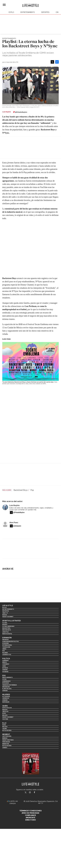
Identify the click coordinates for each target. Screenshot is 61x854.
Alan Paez (13, 522)
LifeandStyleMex (25, 792)
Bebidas (4, 738)
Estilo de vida (6, 730)
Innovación (6, 686)
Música (4, 614)
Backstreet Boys (21, 490)
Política (6, 659)
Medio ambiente (7, 677)
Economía (5, 643)
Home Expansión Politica (10, 641)
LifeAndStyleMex (36, 792)
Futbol (4, 622)
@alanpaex (17, 526)
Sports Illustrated (11, 621)
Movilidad (5, 683)
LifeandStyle (6, 654)
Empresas (5, 639)
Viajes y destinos (8, 740)
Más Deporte (6, 630)
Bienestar (5, 743)
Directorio (30, 820)
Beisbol (4, 624)
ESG (3, 650)
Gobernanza (6, 681)
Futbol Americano (8, 626)
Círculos (5, 711)
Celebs (4, 728)
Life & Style (7, 605)
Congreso (5, 664)
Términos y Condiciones (30, 811)
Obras (4, 649)
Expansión (7, 638)
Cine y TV (5, 613)
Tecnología (6, 647)
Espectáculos (7, 707)
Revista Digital (7, 633)
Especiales (5, 702)
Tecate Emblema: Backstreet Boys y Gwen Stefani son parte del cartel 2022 (27, 382)
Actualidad (6, 696)
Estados (5, 667)
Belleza (4, 715)
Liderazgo (5, 698)
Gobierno (5, 660)
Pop (32, 490)
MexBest (6, 734)
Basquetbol (6, 628)
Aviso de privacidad (30, 813)
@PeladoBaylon (21, 112)
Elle (4, 723)
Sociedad (5, 671)
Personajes (6, 741)
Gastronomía (6, 736)
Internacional (7, 645)
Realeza (4, 709)
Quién (5, 706)
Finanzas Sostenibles (9, 685)
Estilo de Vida (6, 745)
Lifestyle (5, 632)
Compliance (30, 815)
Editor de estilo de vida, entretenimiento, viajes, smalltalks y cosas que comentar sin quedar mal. (31, 509)
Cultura (5, 719)
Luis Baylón (14, 505)
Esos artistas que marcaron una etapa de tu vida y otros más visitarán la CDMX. (29, 382)
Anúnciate (30, 818)
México (4, 662)
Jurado (4, 747)
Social (4, 679)
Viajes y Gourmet (7, 616)
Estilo (11, 12)
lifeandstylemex (31, 792)
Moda (4, 713)
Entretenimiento (27, 12)
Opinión (4, 669)
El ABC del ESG (6, 688)
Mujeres (5, 652)
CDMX (4, 666)
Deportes (45, 12)
